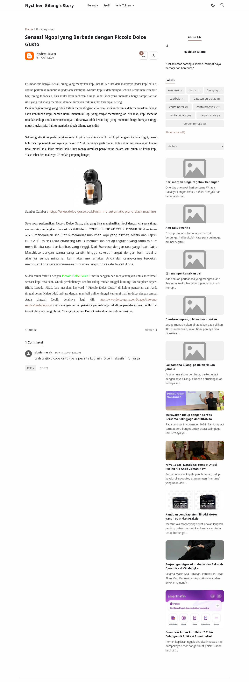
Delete (44, 368)
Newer (151, 330)
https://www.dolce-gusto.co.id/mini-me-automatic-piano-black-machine (102, 211)
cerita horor (176, 107)
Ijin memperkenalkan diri (183, 273)
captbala (175, 98)
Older (30, 330)
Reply (30, 368)
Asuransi (173, 90)
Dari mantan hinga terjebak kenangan (192, 182)
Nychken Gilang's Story (49, 5)
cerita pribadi (178, 115)
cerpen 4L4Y (208, 115)
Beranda (92, 5)
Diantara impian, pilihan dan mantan (191, 319)
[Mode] (212, 5)
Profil (106, 5)
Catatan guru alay (205, 98)
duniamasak (43, 352)
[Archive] (195, 146)
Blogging (212, 90)
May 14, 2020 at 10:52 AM (68, 352)
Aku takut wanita (178, 228)
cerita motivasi (205, 107)
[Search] (222, 5)
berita (192, 90)
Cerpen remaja (192, 123)
